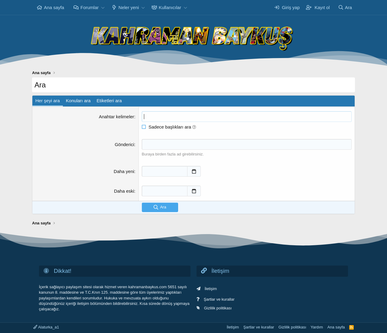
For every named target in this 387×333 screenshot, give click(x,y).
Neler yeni (129, 7)
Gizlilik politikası (218, 308)
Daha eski (124, 191)
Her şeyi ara (47, 100)
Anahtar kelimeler (116, 116)
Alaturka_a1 (46, 327)
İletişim (211, 288)
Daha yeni (124, 171)
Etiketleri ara (109, 100)
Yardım (317, 327)
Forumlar (89, 7)
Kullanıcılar (170, 7)
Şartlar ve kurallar (219, 299)
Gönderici (124, 144)
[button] (102, 7)
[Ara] (345, 7)
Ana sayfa (54, 7)
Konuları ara (78, 100)
